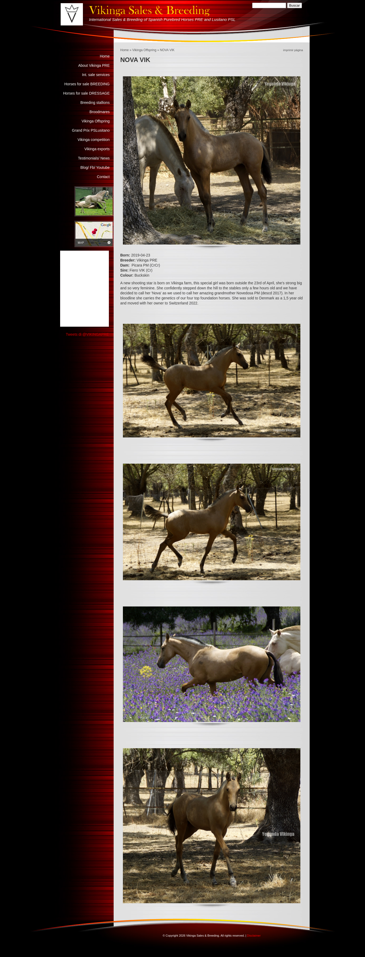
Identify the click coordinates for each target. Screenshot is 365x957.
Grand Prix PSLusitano (91, 130)
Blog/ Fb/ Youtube (95, 167)
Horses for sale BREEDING (87, 84)
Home (124, 50)
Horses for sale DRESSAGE (86, 93)
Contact (103, 177)
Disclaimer (253, 935)
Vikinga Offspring (144, 50)
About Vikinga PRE (94, 65)
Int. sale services (96, 75)
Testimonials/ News (94, 158)
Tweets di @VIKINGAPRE (87, 334)
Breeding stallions (95, 102)
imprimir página (293, 50)
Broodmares (100, 112)
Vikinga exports (97, 149)
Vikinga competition (94, 140)
